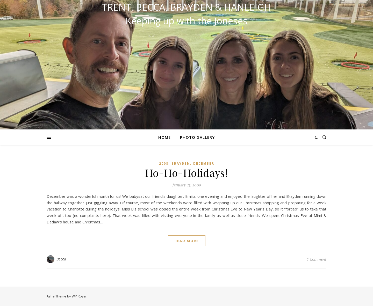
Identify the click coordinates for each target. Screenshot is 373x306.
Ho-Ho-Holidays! (186, 172)
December (203, 163)
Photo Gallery (197, 137)
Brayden (180, 163)
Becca (61, 259)
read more (187, 240)
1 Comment (316, 259)
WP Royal (79, 296)
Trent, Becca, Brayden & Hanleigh (186, 7)
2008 (163, 163)
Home (164, 137)
